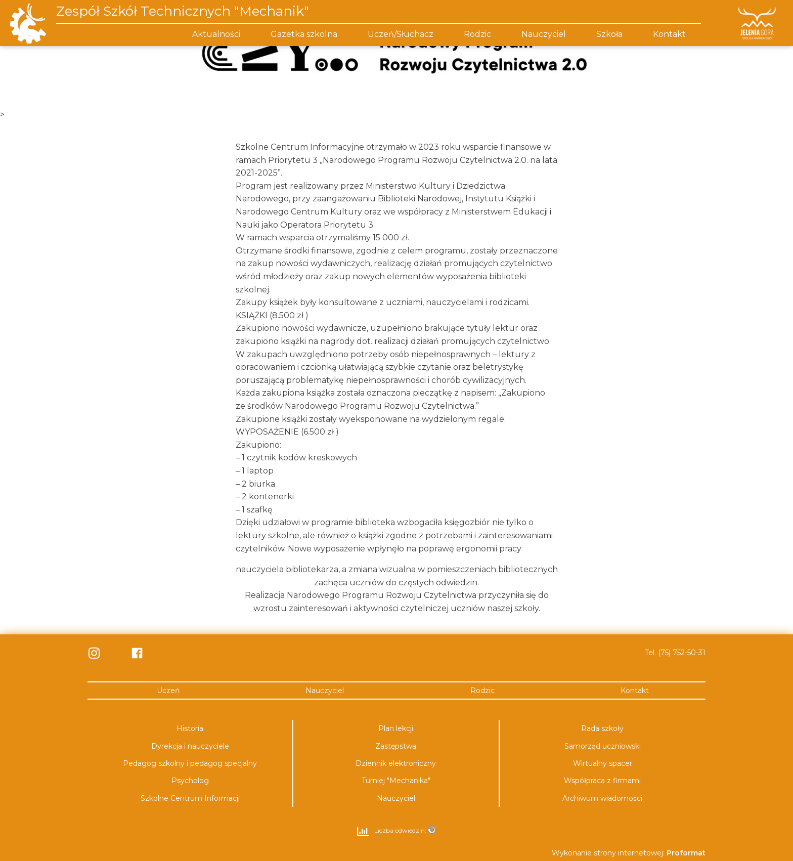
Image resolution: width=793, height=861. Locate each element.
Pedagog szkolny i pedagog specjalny (190, 762)
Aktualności (216, 34)
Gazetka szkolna (304, 34)
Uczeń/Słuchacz (400, 34)
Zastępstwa (395, 745)
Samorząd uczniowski (602, 745)
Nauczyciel (543, 34)
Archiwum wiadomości (602, 797)
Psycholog (190, 780)
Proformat (686, 852)
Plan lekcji (395, 728)
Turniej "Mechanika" (396, 780)
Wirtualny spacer (602, 762)
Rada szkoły (602, 728)
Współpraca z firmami (602, 780)
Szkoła (609, 34)
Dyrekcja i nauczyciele (190, 745)
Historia (190, 728)
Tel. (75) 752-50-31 (675, 652)
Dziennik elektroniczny (396, 762)
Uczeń (168, 690)
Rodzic (477, 34)
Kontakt (669, 34)
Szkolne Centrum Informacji (190, 797)
